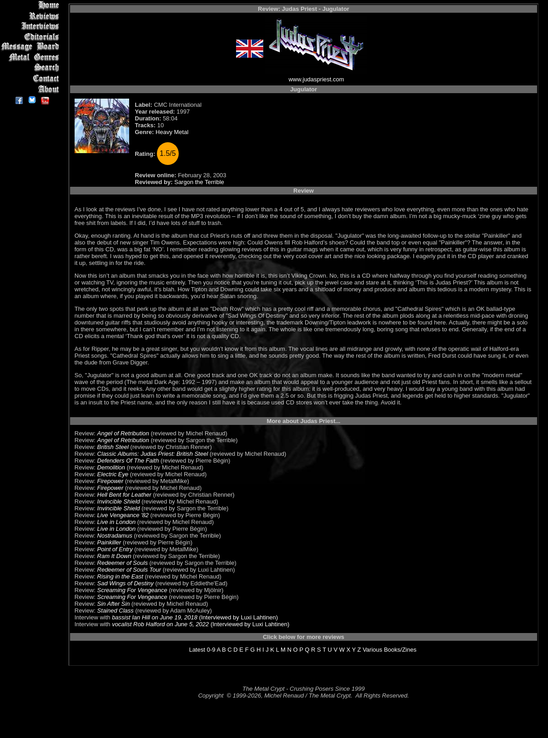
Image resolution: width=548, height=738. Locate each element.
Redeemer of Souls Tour (129, 569)
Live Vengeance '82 (123, 515)
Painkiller (109, 542)
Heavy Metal (172, 132)
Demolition (111, 467)
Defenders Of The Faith (128, 460)
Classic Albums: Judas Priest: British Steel (152, 453)
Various (372, 649)
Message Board (31, 47)
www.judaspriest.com (316, 79)
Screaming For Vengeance (132, 590)
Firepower (110, 481)
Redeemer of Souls (122, 562)
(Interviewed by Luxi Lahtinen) (237, 617)
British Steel (113, 447)
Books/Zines (400, 649)
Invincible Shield (118, 501)
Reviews (31, 15)
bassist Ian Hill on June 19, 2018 (154, 617)
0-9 (211, 649)
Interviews (31, 26)
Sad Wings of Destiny (125, 583)
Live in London (116, 522)
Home (31, 5)
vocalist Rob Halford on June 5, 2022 (160, 624)
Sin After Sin (113, 603)
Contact (31, 78)
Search (31, 68)
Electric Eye (113, 474)
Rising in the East (120, 576)
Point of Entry (115, 549)
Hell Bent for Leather (124, 494)
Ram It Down (114, 556)
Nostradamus (114, 535)
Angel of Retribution (123, 433)
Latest (197, 649)
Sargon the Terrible (199, 182)
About (31, 89)
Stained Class (115, 610)
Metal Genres (31, 57)
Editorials (31, 36)
